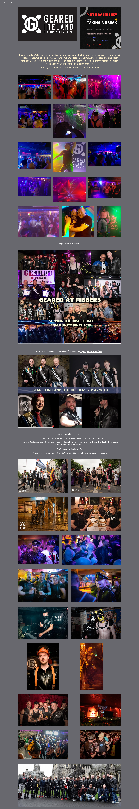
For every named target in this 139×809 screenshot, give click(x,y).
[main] (69, 62)
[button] (137, 2)
